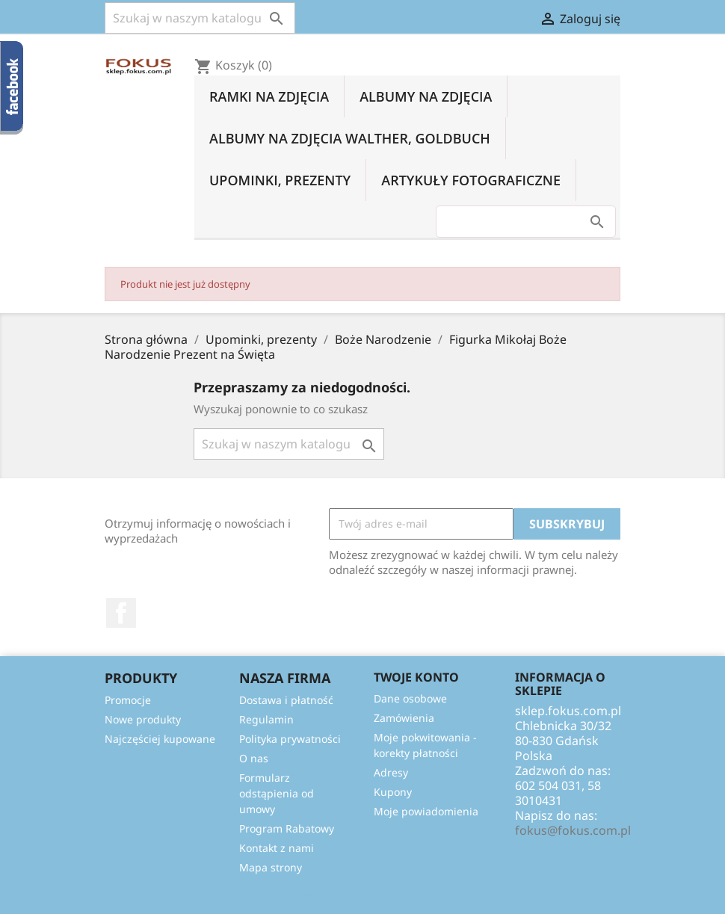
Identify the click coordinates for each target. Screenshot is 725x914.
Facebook (121, 613)
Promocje (128, 700)
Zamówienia (404, 718)
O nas (253, 758)
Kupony (393, 792)
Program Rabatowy (286, 828)
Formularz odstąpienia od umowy (276, 793)
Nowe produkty (143, 719)
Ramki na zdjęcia (269, 96)
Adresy (391, 772)
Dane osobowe (410, 698)
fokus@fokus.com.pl (573, 830)
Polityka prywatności (290, 739)
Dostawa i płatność (286, 700)
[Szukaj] (200, 18)
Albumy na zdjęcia (426, 96)
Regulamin (266, 719)
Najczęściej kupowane (160, 739)
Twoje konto (416, 677)
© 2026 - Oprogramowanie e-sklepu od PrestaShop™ (362, 894)
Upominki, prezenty (280, 180)
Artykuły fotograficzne (471, 180)
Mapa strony (270, 867)
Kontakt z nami (276, 848)
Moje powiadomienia (426, 811)
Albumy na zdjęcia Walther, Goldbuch (349, 138)
